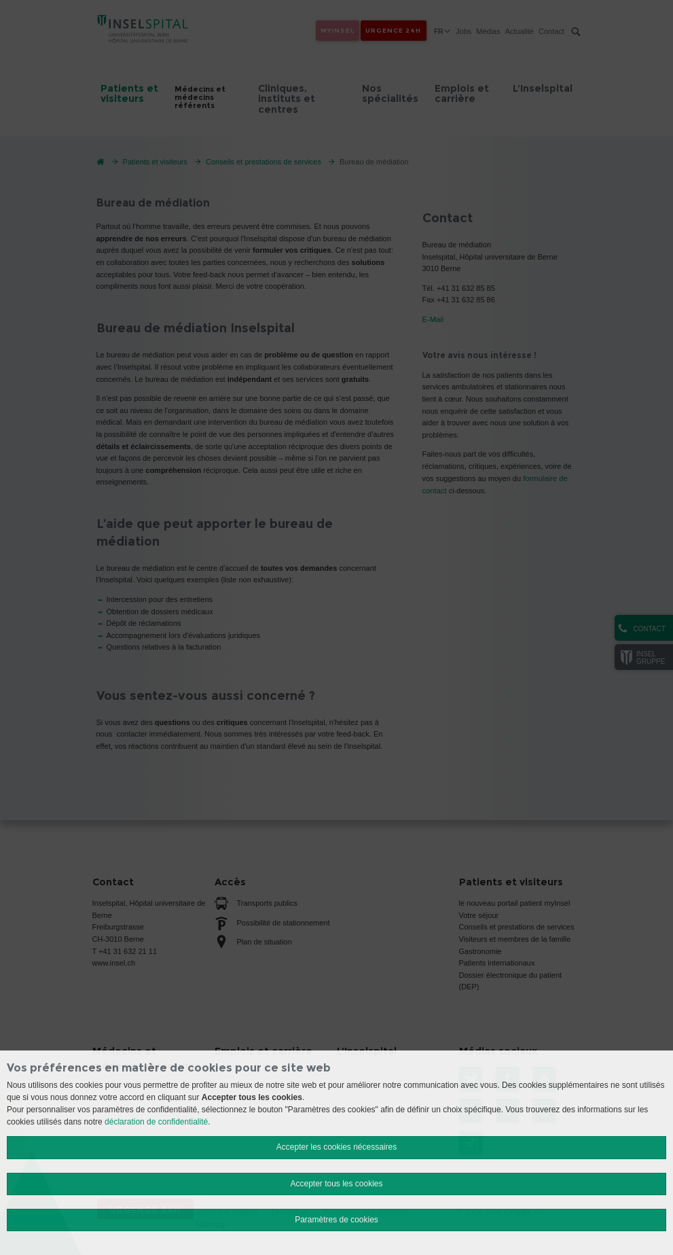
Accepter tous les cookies (336, 1183)
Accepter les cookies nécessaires (336, 1147)
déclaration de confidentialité (156, 1122)
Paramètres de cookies (336, 1219)
